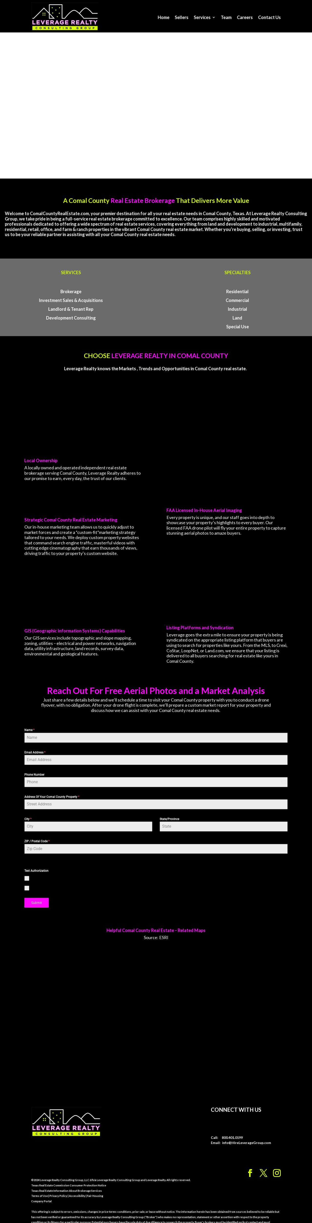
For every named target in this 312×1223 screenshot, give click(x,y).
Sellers (181, 17)
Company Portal (41, 1193)
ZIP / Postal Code (36, 834)
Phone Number (34, 767)
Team (226, 17)
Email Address (34, 745)
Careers (245, 17)
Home (163, 17)
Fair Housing (95, 1187)
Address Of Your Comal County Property (51, 789)
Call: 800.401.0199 (227, 1129)
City (27, 811)
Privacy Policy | (58, 1187)
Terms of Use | (40, 1187)
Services (202, 17)
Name (29, 723)
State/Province (169, 811)
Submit (36, 895)
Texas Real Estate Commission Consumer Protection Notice (68, 1177)
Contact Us (269, 17)
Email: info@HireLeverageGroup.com (241, 1135)
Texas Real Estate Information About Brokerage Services (66, 1182)
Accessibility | (77, 1187)
